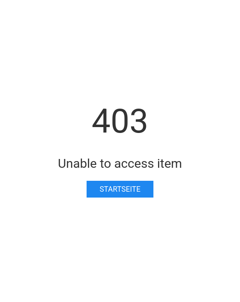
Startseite (120, 189)
